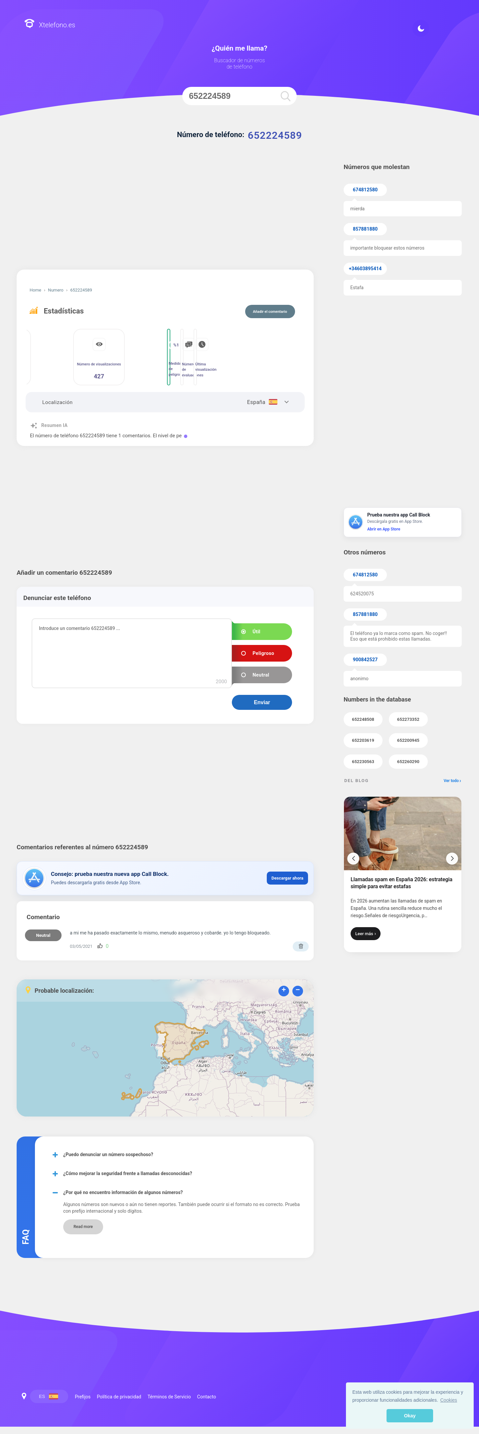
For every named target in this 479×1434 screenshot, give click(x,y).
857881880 (365, 229)
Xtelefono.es (49, 24)
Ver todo (451, 780)
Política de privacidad (119, 1396)
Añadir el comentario (270, 311)
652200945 (408, 740)
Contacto (206, 1396)
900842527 (365, 660)
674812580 (365, 190)
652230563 (363, 761)
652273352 (408, 719)
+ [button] (283, 990)
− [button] (297, 990)
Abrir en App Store (383, 529)
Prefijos (82, 1396)
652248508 (363, 719)
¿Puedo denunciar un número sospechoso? (108, 1154)
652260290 (408, 761)
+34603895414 (365, 269)
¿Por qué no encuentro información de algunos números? (123, 1192)
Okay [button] (409, 1415)
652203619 (363, 740)
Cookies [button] (448, 1400)
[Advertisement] (165, 213)
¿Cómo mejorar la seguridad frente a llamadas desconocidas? (127, 1173)
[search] (285, 96)
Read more (83, 1226)
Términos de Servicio (169, 1396)
